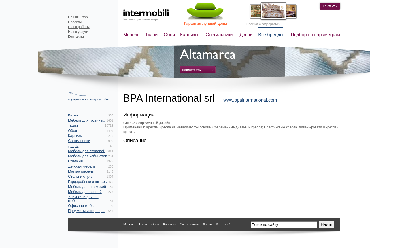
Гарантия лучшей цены (205, 23)
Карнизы (189, 34)
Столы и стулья (81, 176)
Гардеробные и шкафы (87, 181)
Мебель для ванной (85, 192)
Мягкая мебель (81, 171)
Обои (169, 34)
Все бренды (270, 34)
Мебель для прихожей (87, 187)
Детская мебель (81, 166)
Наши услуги (78, 32)
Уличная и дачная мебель (83, 199)
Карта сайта (224, 224)
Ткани (151, 34)
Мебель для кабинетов (87, 156)
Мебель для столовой (86, 151)
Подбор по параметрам (315, 34)
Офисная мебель (82, 206)
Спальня (75, 161)
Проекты (75, 22)
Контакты (330, 6)
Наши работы (79, 27)
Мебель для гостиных (86, 120)
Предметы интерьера (86, 211)
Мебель (131, 34)
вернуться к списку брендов (88, 99)
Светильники (219, 34)
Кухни (73, 115)
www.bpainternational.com (250, 100)
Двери (246, 34)
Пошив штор (78, 17)
